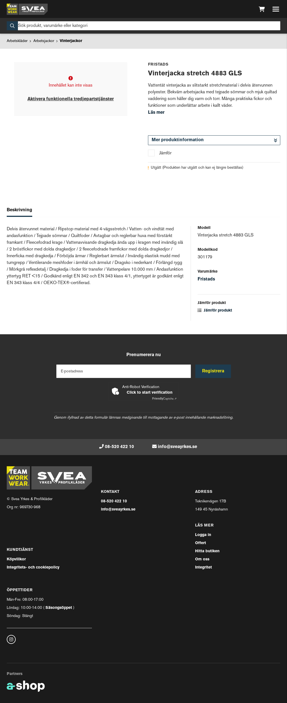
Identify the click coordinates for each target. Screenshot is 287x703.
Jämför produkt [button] (215, 310)
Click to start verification (149, 393)
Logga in (203, 535)
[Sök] (143, 25)
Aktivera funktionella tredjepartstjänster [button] (70, 99)
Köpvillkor (16, 559)
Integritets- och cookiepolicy (33, 567)
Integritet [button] (203, 567)
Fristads (206, 279)
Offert (200, 543)
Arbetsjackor (43, 41)
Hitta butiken (207, 551)
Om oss (202, 559)
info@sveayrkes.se (177, 447)
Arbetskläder (17, 41)
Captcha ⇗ (164, 399)
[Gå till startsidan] (27, 9)
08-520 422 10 (119, 447)
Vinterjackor (71, 41)
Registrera (213, 371)
